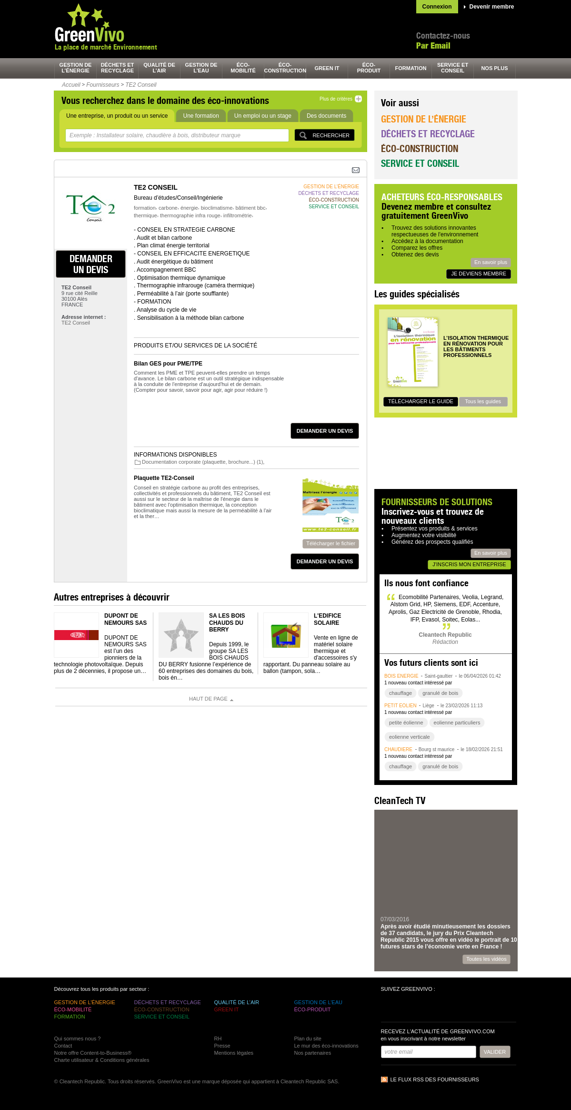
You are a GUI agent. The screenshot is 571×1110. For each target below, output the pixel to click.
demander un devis (91, 264)
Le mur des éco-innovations (326, 1046)
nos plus (494, 68)
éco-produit (369, 67)
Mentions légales (234, 1053)
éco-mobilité (243, 67)
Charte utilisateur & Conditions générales (102, 1060)
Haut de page (208, 699)
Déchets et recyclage (428, 133)
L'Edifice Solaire (327, 619)
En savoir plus (490, 262)
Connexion (437, 6)
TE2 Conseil (140, 84)
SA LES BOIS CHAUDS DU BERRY (227, 622)
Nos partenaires (312, 1053)
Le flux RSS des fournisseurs (435, 1079)
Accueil (71, 84)
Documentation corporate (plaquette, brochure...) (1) (202, 462)
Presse (222, 1046)
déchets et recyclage (117, 67)
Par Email (433, 46)
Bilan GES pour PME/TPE (168, 363)
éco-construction (285, 67)
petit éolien (400, 705)
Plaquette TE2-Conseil (164, 478)
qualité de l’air (159, 67)
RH (218, 1038)
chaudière (398, 749)
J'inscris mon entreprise (469, 564)
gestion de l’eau (201, 67)
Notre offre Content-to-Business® (93, 1053)
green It (327, 68)
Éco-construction (419, 148)
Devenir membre (492, 6)
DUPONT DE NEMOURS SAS (125, 619)
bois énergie (401, 676)
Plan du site (307, 1038)
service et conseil (452, 67)
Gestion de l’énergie (423, 118)
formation (411, 68)
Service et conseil (420, 163)
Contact (63, 1046)
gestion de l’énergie (76, 67)
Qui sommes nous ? (77, 1038)
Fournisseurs (102, 84)
